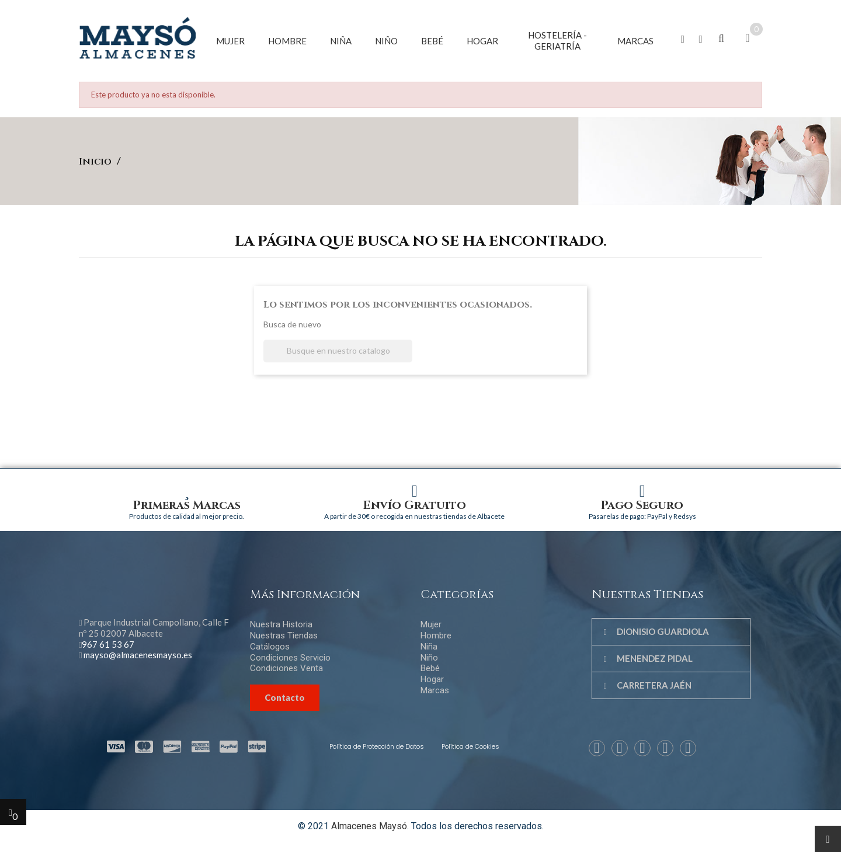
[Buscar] (337, 351)
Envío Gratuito (414, 505)
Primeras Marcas (187, 505)
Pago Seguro (642, 505)
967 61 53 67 (108, 644)
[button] (683, 39)
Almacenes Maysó (369, 826)
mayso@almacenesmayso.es (138, 655)
